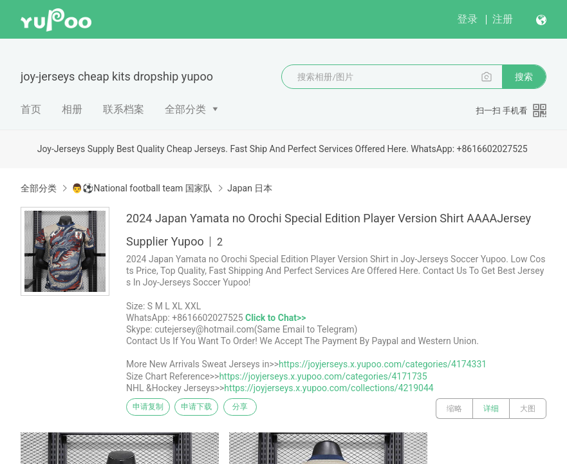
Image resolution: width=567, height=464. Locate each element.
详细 (491, 408)
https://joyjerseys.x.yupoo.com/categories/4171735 (323, 376)
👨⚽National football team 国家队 (141, 188)
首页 (31, 109)
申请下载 (211, 408)
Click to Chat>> (275, 318)
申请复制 (153, 408)
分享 (269, 408)
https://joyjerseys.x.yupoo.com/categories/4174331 (383, 364)
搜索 (524, 77)
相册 (72, 109)
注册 (502, 19)
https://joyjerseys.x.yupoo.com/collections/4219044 (328, 388)
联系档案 (123, 109)
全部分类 (185, 109)
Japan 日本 (249, 188)
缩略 (454, 408)
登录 (467, 19)
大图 (527, 408)
